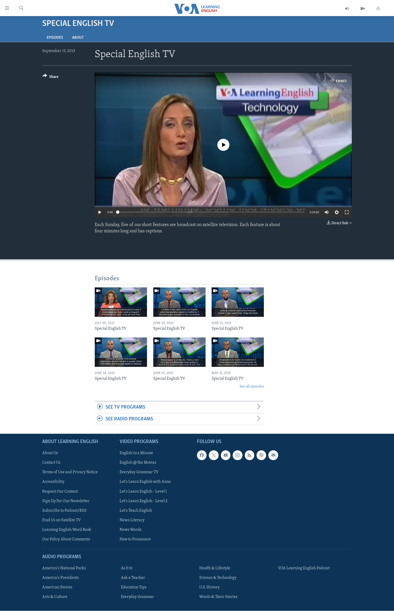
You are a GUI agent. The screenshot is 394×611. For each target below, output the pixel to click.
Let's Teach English (136, 511)
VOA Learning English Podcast (304, 568)
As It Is (126, 568)
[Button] (50, 77)
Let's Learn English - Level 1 (143, 492)
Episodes (55, 38)
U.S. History (209, 588)
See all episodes (251, 386)
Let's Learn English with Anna (145, 482)
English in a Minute (136, 453)
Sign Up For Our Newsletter (65, 501)
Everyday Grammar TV (139, 472)
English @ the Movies (138, 463)
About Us (50, 453)
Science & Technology (217, 578)
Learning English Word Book (66, 530)
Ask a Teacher (133, 578)
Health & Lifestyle (214, 568)
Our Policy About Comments (66, 539)
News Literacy (132, 520)
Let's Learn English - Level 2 (143, 501)
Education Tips (133, 588)
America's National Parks (64, 568)
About (78, 38)
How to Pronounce (135, 539)
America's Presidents (60, 578)
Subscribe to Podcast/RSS (64, 511)
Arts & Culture (54, 597)
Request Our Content (60, 492)
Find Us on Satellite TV (61, 520)
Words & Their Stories (218, 597)
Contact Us (51, 463)
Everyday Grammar (137, 597)
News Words (130, 530)
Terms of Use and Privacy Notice (70, 472)
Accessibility (53, 482)
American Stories (57, 588)
